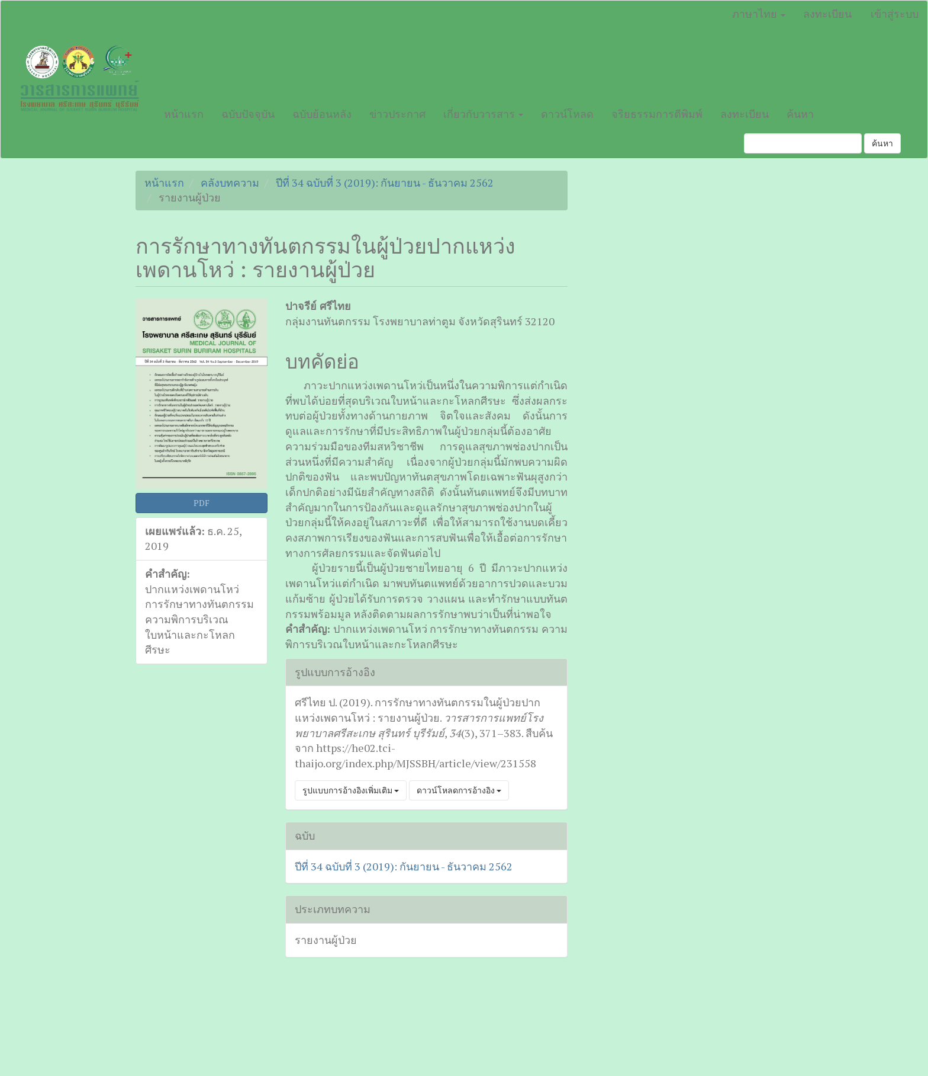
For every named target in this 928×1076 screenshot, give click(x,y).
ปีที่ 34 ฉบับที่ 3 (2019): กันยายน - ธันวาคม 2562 (385, 182)
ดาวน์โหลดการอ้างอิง (459, 790)
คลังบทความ (230, 182)
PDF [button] (202, 502)
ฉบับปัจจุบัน (248, 114)
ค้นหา (800, 114)
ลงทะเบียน (827, 14)
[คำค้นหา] (803, 143)
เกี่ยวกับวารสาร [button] (483, 114)
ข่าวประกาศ (397, 114)
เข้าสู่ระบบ (895, 14)
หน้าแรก (184, 114)
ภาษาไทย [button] (758, 14)
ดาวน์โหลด (567, 114)
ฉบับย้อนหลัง (322, 114)
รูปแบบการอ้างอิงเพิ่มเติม (350, 790)
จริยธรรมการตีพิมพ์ (657, 114)
